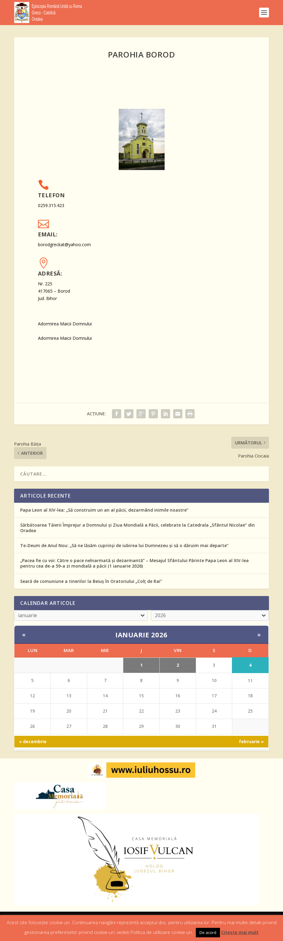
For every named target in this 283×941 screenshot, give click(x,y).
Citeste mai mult (240, 932)
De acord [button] (207, 932)
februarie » (251, 741)
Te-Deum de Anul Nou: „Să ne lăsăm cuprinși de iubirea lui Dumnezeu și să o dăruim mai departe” (124, 545)
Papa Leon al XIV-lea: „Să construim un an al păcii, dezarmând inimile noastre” (104, 510)
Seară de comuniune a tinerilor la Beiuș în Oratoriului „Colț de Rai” (91, 581)
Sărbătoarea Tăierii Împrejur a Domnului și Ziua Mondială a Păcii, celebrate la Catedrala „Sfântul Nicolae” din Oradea (137, 527)
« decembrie (33, 741)
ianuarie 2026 (141, 634)
